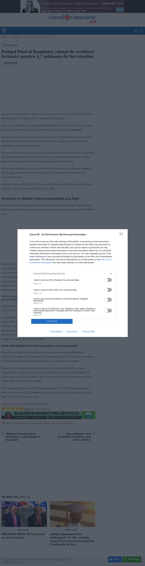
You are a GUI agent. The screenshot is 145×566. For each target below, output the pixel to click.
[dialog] (72, 283)
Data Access (72, 331)
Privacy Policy (88, 331)
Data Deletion (56, 331)
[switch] (108, 280)
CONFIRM (52, 321)
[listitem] (72, 273)
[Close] (122, 234)
